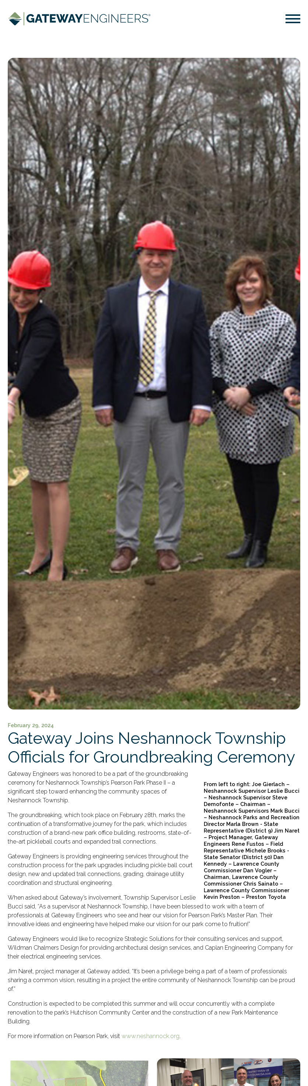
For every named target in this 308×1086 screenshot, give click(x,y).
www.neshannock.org (150, 1036)
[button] (293, 20)
